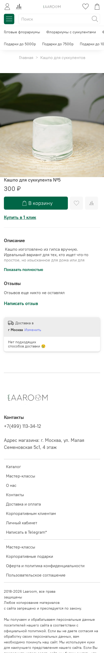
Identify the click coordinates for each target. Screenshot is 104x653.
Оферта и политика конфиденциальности (45, 565)
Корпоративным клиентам (31, 513)
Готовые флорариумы (22, 32)
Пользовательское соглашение (36, 575)
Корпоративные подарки (29, 556)
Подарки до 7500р (58, 44)
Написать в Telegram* (26, 532)
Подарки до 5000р (20, 44)
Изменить (32, 329)
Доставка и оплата (23, 504)
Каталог (13, 466)
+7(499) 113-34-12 (22, 426)
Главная (26, 57)
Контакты (15, 494)
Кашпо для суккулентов (62, 57)
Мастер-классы (20, 476)
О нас (11, 485)
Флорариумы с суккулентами (71, 32)
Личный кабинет (21, 522)
